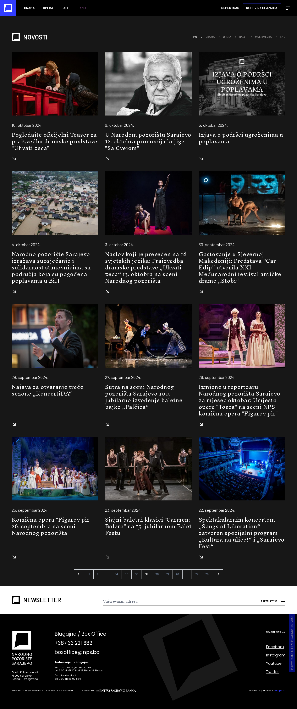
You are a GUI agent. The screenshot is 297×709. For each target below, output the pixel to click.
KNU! (83, 8)
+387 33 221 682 (73, 643)
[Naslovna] (8, 8)
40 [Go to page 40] (177, 574)
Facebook (275, 646)
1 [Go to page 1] (89, 574)
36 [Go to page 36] (136, 574)
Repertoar (230, 8)
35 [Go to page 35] (126, 574)
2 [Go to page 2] (98, 574)
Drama (29, 8)
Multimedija (265, 37)
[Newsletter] (179, 601)
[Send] (270, 601)
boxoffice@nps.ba (77, 652)
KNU (282, 37)
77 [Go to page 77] (196, 574)
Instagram (275, 655)
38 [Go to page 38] (157, 574)
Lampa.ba (279, 690)
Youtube (273, 663)
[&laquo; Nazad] (79, 574)
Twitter (272, 671)
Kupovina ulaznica (261, 8)
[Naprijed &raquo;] (217, 574)
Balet (66, 8)
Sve (197, 37)
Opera (48, 8)
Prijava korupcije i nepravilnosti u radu (292, 643)
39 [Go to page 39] (167, 574)
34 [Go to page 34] (116, 574)
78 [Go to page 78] (207, 574)
